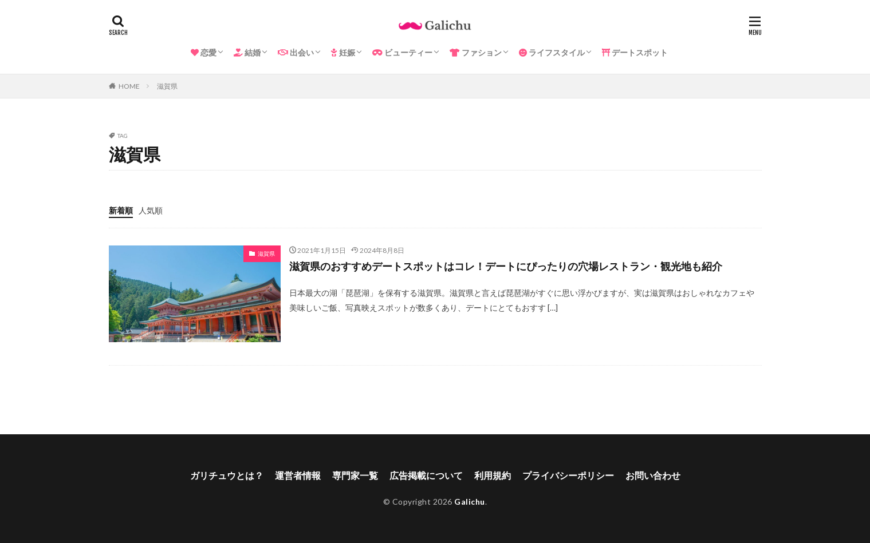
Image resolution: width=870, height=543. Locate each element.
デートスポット (635, 52)
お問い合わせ (652, 475)
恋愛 (203, 52)
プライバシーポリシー (568, 475)
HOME (129, 86)
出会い (296, 52)
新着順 (121, 210)
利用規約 (492, 475)
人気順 (151, 210)
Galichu (469, 501)
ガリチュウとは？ (226, 475)
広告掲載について (426, 475)
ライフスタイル (552, 52)
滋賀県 (167, 86)
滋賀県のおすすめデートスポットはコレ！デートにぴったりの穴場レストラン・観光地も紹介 (505, 266)
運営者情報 (298, 475)
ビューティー (402, 52)
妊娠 (343, 52)
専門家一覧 (355, 475)
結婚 (247, 52)
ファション (476, 52)
